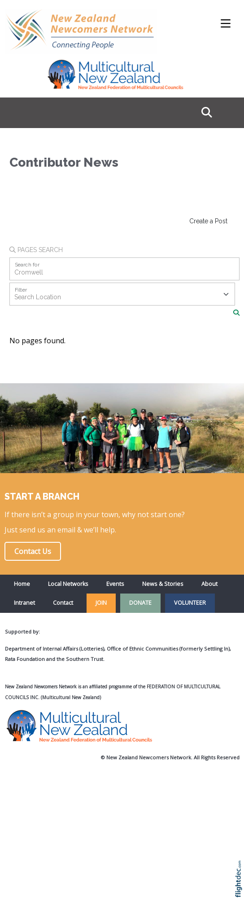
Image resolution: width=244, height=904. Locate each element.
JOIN (101, 603)
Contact (63, 603)
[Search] (236, 313)
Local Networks (68, 584)
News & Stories (162, 584)
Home (22, 584)
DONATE (140, 603)
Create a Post (208, 221)
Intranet (24, 603)
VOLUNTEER (190, 603)
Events (115, 584)
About (209, 584)
